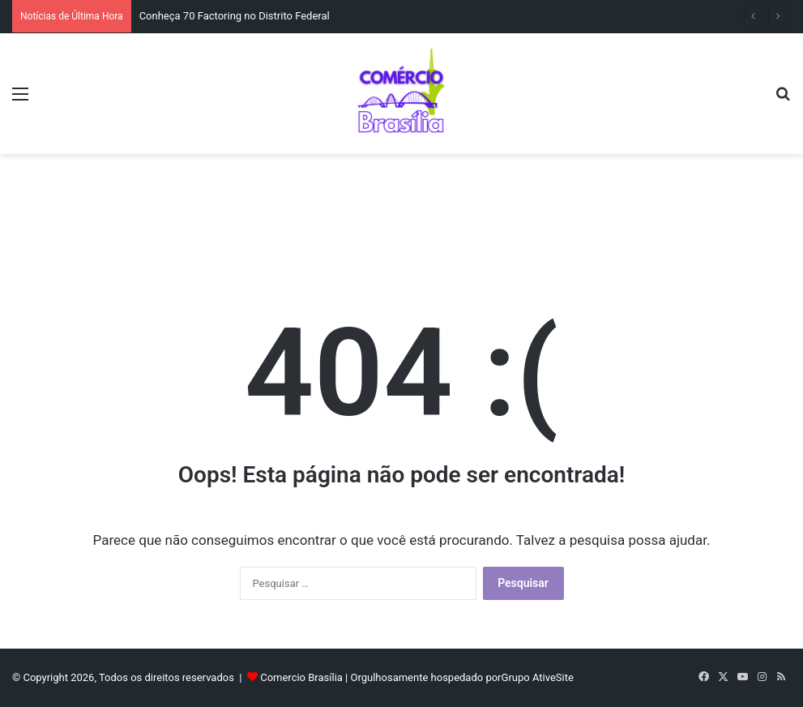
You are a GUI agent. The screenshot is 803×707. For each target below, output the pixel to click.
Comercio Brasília (301, 677)
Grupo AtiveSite (538, 677)
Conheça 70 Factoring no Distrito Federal (234, 16)
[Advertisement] (402, 206)
